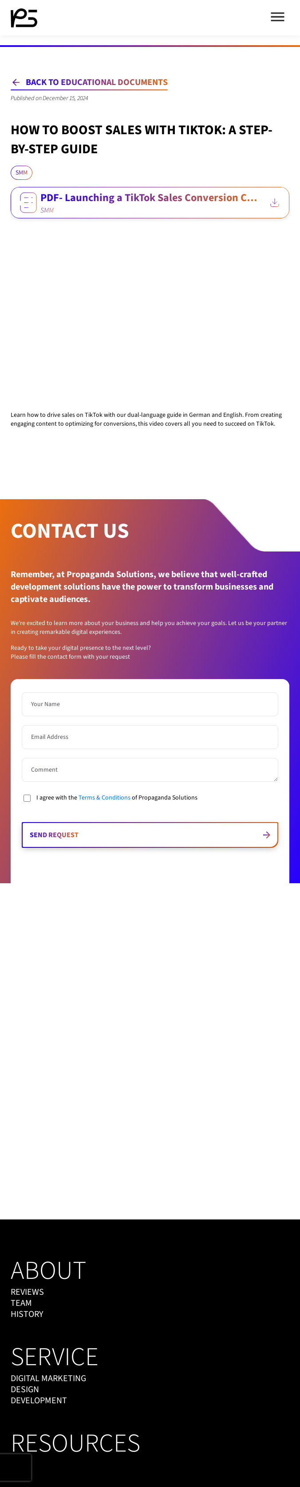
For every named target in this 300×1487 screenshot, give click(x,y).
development (39, 1400)
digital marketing (48, 1378)
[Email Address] (150, 737)
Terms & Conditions (104, 797)
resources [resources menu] (75, 1444)
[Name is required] (150, 704)
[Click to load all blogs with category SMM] (21, 173)
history (27, 1314)
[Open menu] (277, 18)
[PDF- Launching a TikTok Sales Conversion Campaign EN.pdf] (150, 202)
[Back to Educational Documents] (89, 82)
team (21, 1303)
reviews (27, 1292)
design (25, 1389)
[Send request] (150, 835)
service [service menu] (55, 1357)
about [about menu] (48, 1271)
